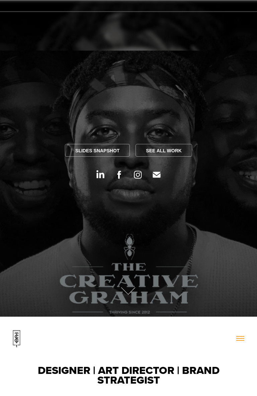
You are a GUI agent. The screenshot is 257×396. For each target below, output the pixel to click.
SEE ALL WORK (164, 150)
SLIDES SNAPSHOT (97, 150)
